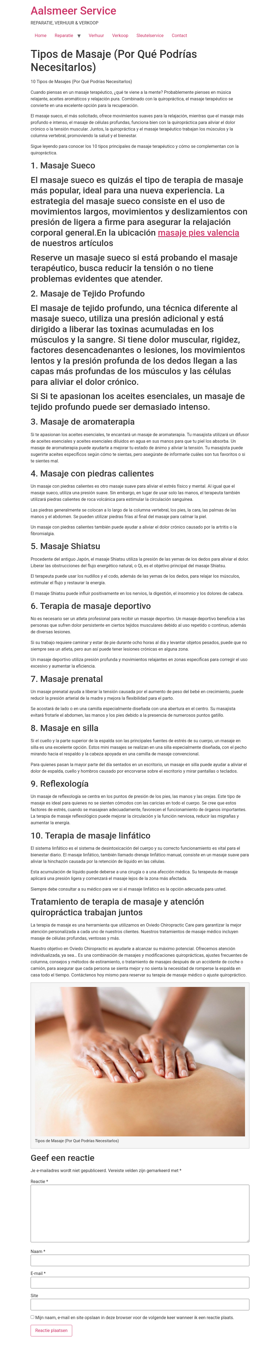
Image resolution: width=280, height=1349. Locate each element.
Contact (179, 35)
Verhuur (96, 35)
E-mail (38, 1273)
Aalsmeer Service (73, 10)
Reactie (39, 1181)
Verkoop (120, 35)
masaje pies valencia (199, 232)
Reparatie (64, 35)
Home (40, 35)
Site (34, 1296)
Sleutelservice (150, 35)
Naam (38, 1251)
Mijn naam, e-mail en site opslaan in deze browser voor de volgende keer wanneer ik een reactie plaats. (134, 1318)
